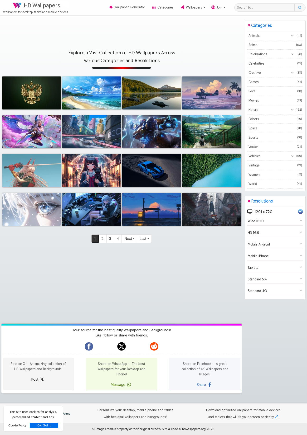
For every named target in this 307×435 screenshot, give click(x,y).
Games (275, 82)
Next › (129, 238)
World (275, 183)
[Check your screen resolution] (276, 417)
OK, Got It (44, 425)
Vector (275, 146)
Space (275, 128)
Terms (63, 413)
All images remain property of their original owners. (126, 429)
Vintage (275, 165)
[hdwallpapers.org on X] (121, 346)
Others (275, 119)
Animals (275, 35)
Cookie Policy (17, 425)
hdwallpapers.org (194, 429)
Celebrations (275, 54)
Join (219, 7)
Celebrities (275, 63)
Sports (275, 137)
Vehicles (275, 156)
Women (275, 174)
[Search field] (265, 7)
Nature (275, 109)
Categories (165, 7)
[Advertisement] (121, 31)
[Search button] (299, 7)
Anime (275, 44)
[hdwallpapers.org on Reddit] (154, 346)
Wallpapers (194, 7)
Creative (275, 72)
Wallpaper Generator (127, 7)
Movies (275, 100)
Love (275, 91)
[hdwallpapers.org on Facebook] (89, 346)
